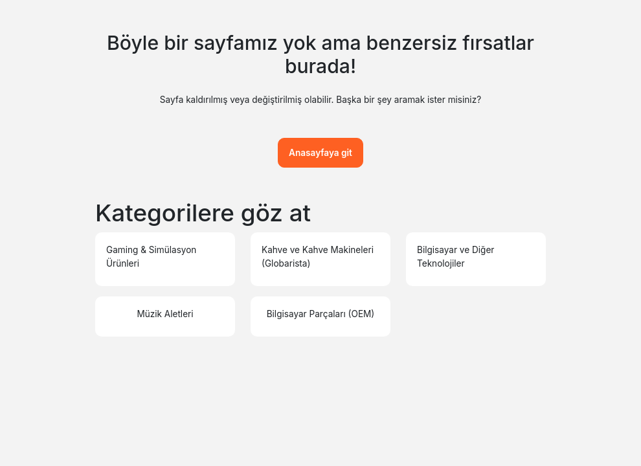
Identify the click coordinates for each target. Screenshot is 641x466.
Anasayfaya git (320, 153)
